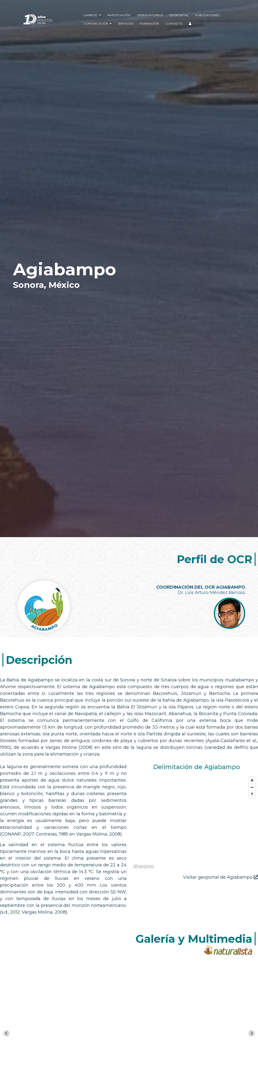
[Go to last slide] (6, 1033)
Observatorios (150, 15)
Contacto (174, 23)
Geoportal (179, 15)
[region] (194, 822)
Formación (149, 23)
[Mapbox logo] (143, 866)
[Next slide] (251, 1033)
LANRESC (92, 15)
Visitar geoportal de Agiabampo (220, 877)
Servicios (126, 23)
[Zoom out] (252, 787)
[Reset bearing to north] (252, 794)
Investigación (118, 15)
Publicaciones (207, 15)
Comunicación (98, 23)
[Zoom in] (252, 780)
